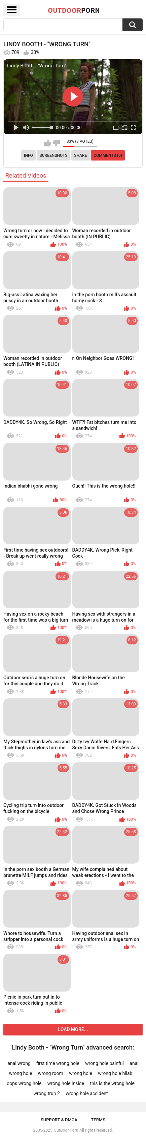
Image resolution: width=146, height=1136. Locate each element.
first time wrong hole (57, 1063)
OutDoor (74, 10)
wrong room (50, 1073)
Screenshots (54, 155)
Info (28, 155)
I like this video (47, 143)
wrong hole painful (104, 1063)
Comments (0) (108, 155)
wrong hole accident (87, 1093)
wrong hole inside (65, 1083)
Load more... (73, 1029)
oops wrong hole (24, 1083)
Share (80, 155)
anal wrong (19, 1063)
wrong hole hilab (115, 1073)
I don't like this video (56, 143)
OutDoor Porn (66, 1130)
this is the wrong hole (112, 1083)
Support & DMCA (59, 1119)
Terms (98, 1119)
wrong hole (80, 1073)
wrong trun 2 (46, 1093)
